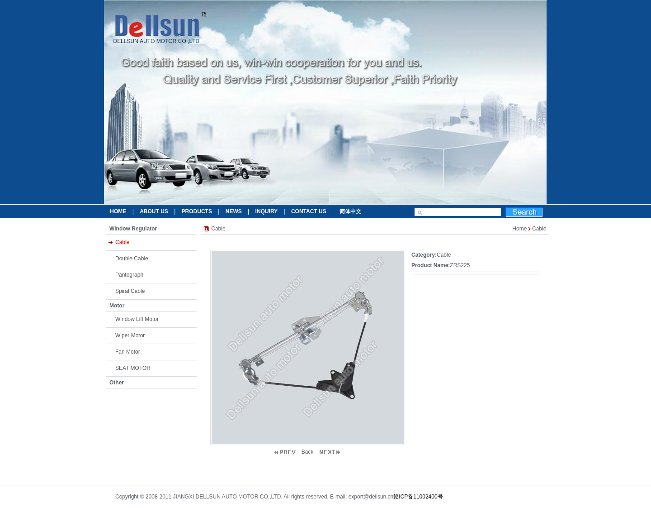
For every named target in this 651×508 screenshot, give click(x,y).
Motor (116, 305)
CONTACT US (308, 211)
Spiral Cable (130, 291)
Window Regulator (133, 228)
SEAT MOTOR (133, 368)
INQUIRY (266, 211)
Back (308, 452)
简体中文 (350, 211)
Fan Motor (127, 352)
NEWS (234, 211)
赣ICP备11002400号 (418, 497)
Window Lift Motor (137, 319)
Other (116, 382)
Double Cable (131, 258)
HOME (118, 211)
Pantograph (129, 275)
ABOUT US (154, 211)
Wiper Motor (130, 335)
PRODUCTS (197, 211)
